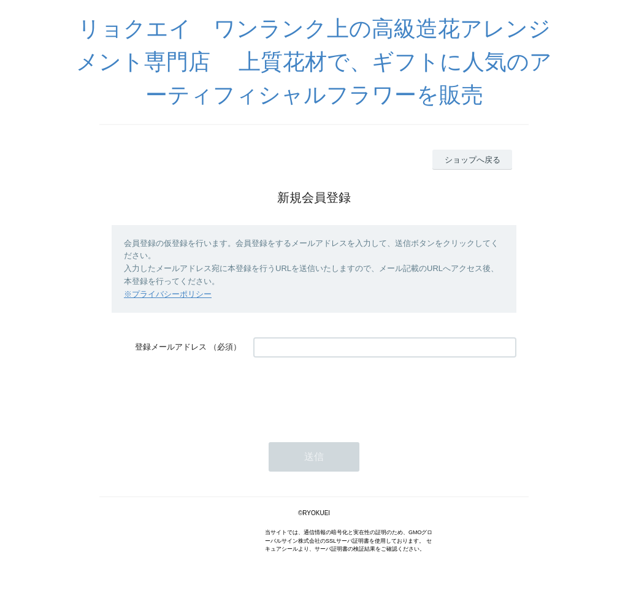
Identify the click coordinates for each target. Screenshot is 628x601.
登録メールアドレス (171, 346)
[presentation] (346, 394)
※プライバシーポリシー (168, 294)
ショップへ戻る (472, 159)
